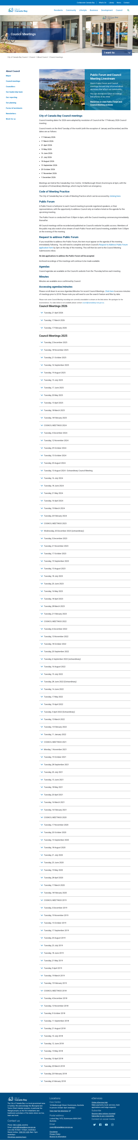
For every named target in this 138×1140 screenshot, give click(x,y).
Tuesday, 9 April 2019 (53, 968)
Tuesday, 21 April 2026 (53, 313)
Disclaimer (54, 1132)
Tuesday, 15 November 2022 (56, 636)
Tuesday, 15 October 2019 (55, 923)
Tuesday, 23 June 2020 (54, 862)
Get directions (65, 1111)
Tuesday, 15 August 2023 (54, 568)
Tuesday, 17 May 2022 (53, 697)
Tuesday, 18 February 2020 (55, 893)
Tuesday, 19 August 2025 (54, 373)
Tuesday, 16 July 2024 (53, 478)
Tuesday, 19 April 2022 (53, 704)
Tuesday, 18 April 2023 (53, 599)
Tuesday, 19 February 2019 (55, 983)
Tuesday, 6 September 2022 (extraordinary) (62, 659)
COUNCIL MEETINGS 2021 (55, 742)
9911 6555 (17, 1125)
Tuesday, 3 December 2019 (55, 908)
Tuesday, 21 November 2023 (56, 546)
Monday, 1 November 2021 (55, 749)
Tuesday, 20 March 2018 (54, 1066)
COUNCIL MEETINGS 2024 (55, 425)
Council (32, 57)
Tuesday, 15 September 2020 (56, 840)
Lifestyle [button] (83, 10)
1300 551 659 (24, 1132)
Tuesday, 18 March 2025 (54, 410)
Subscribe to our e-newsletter (103, 1116)
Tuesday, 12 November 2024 (56, 440)
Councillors (10, 87)
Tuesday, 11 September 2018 (56, 1021)
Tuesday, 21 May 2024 (53, 493)
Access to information (58, 1137)
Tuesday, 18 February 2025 (55, 418)
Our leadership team (14, 92)
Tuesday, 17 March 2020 (54, 885)
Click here (109, 291)
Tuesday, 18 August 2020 (54, 847)
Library (111, 3)
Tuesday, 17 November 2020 (56, 825)
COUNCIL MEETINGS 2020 (55, 817)
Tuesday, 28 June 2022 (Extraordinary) (60, 681)
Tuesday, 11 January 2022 (55, 734)
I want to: (109, 52)
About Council (42, 57)
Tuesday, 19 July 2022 (53, 674)
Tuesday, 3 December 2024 (55, 433)
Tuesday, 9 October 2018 (54, 1013)
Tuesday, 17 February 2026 (55, 328)
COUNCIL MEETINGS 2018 (55, 991)
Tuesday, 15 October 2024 (55, 455)
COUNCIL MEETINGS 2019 (55, 900)
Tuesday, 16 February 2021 (55, 810)
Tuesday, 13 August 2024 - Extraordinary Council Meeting (68, 470)
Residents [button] (58, 10)
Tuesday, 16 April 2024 (53, 501)
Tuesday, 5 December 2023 (55, 538)
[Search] (128, 10)
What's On (102, 3)
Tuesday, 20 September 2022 (56, 651)
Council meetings (13, 81)
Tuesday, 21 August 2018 (54, 1028)
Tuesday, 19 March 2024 (54, 508)
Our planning (11, 103)
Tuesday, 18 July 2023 (53, 576)
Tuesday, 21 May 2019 (53, 960)
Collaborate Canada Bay (86, 3)
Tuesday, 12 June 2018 (54, 1043)
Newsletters (11, 114)
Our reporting (11, 97)
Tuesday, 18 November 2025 (56, 350)
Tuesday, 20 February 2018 (55, 1074)
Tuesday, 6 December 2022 (55, 629)
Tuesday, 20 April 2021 (53, 795)
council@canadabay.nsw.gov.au (23, 1127)
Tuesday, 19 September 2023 (56, 561)
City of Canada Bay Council (18, 57)
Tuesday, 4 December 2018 (55, 998)
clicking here (115, 196)
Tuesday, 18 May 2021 (53, 787)
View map (53, 1111)
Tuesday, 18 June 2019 (54, 953)
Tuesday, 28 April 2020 (53, 877)
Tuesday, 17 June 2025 (54, 388)
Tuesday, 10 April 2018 (53, 1058)
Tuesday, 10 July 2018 (53, 1036)
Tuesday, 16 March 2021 (54, 802)
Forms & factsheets (14, 108)
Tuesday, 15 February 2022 (55, 727)
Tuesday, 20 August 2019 (54, 938)
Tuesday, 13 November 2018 (56, 1006)
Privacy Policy (55, 1134)
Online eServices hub (100, 1102)
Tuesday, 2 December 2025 (55, 342)
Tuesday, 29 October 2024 (55, 448)
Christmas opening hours (17, 1137)
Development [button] (107, 10)
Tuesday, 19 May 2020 (53, 870)
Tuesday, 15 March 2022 (54, 719)
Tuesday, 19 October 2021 (55, 757)
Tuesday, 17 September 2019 (56, 930)
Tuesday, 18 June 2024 (54, 486)
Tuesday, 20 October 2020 (55, 832)
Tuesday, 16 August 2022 (54, 666)
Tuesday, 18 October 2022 (55, 644)
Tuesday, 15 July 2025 (53, 380)
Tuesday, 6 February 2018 (55, 1081)
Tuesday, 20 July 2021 (53, 772)
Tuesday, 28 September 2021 (56, 764)
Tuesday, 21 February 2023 (55, 614)
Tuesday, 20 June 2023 (54, 584)
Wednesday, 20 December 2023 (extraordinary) (64, 531)
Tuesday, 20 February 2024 (55, 516)
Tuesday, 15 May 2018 (53, 1051)
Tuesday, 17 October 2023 (55, 553)
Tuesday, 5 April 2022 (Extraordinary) (59, 712)
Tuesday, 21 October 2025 (55, 357)
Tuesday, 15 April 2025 (53, 403)
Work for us (11, 119)
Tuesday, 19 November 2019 (56, 915)
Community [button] (71, 10)
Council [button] (119, 10)
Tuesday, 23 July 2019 (53, 945)
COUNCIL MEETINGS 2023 (55, 523)
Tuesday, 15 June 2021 (54, 780)
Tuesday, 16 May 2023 (53, 591)
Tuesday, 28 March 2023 (54, 606)
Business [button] (94, 10)
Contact (126, 3)
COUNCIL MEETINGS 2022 (55, 621)
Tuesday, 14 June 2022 (54, 689)
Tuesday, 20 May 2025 (53, 395)
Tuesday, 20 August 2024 (54, 463)
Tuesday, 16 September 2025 (56, 365)
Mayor (8, 76)
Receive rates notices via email (103, 1114)
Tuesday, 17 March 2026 (54, 320)
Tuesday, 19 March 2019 (54, 975)
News (119, 3)
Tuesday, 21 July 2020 (53, 855)
